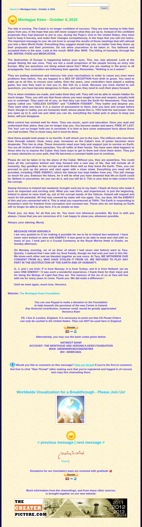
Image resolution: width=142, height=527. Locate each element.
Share (64, 461)
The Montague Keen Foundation (40, 293)
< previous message (55, 442)
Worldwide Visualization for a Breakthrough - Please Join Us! (71, 392)
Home (13, 9)
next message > (90, 442)
